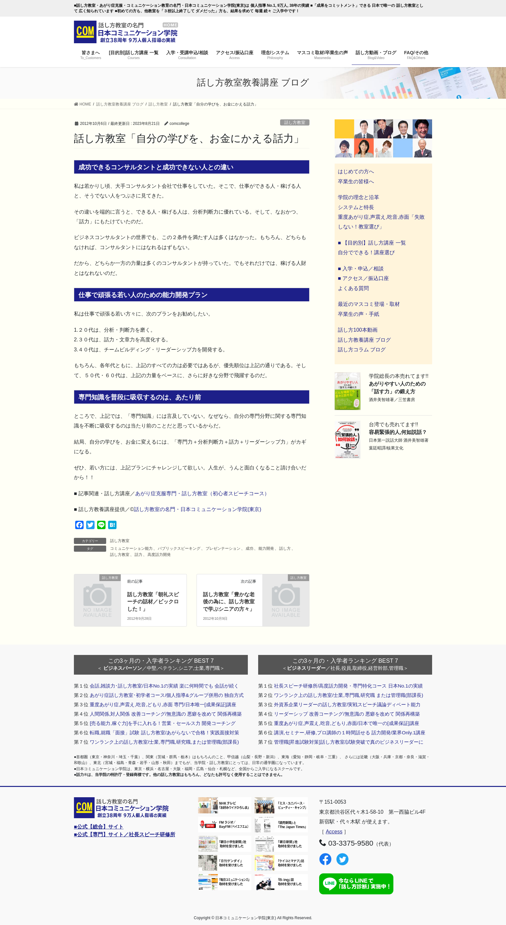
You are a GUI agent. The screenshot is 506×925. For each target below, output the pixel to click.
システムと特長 (356, 207)
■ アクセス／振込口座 (363, 278)
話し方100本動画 (358, 330)
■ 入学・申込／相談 (361, 268)
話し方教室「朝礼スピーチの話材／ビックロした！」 (153, 602)
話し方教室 (294, 122)
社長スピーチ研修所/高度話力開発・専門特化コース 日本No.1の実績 (348, 686)
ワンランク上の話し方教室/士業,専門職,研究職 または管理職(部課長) (348, 695)
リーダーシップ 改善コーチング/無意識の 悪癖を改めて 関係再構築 (347, 714)
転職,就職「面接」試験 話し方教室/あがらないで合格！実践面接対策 (164, 732)
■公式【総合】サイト (99, 826)
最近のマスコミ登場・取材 (369, 304)
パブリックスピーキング (179, 548)
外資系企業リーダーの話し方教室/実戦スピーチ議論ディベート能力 (347, 704)
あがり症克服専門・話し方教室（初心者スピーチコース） (202, 493)
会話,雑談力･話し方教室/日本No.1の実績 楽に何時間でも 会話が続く (164, 686)
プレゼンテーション (223, 548)
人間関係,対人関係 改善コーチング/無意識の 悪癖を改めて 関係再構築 (166, 714)
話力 (138, 554)
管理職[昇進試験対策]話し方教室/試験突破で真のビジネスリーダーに (348, 742)
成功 (249, 548)
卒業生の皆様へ (356, 181)
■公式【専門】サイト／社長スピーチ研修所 (124, 834)
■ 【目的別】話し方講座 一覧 (372, 243)
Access (334, 831)
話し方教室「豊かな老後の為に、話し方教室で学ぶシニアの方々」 (229, 602)
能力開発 (266, 548)
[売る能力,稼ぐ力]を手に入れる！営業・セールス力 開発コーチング (163, 723)
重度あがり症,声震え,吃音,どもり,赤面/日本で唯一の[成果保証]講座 (346, 723)
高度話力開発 (159, 554)
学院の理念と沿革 (358, 197)
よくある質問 (353, 288)
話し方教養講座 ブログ (364, 340)
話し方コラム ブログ (362, 349)
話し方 (285, 548)
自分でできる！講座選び (366, 252)
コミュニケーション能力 (131, 548)
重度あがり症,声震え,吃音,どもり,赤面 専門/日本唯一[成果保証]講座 (163, 704)
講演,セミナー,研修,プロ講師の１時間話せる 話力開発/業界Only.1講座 (349, 732)
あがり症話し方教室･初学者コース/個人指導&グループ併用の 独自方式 (167, 695)
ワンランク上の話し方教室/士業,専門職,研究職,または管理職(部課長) (164, 742)
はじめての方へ (356, 171)
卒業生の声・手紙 (358, 314)
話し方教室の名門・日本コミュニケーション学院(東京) (197, 509)
